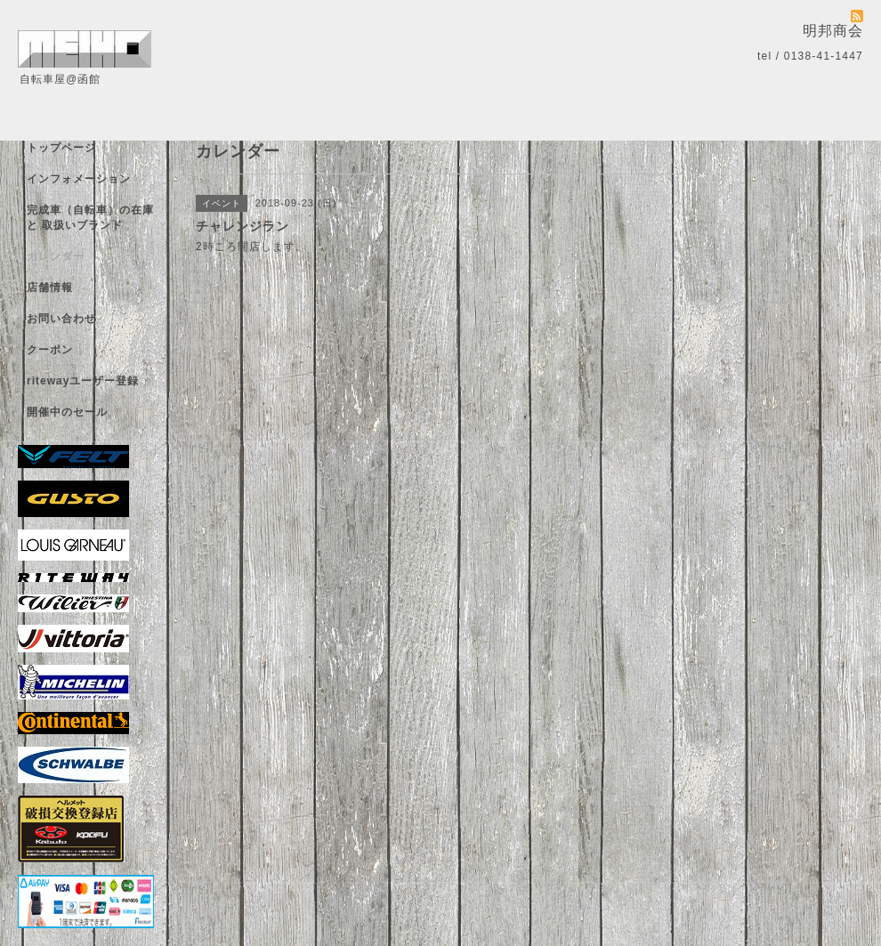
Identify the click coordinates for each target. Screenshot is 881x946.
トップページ (61, 147)
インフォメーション (79, 179)
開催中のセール (67, 412)
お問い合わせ (61, 318)
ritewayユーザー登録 (83, 381)
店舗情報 (50, 287)
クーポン (50, 350)
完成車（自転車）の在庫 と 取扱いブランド (90, 217)
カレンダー (56, 256)
